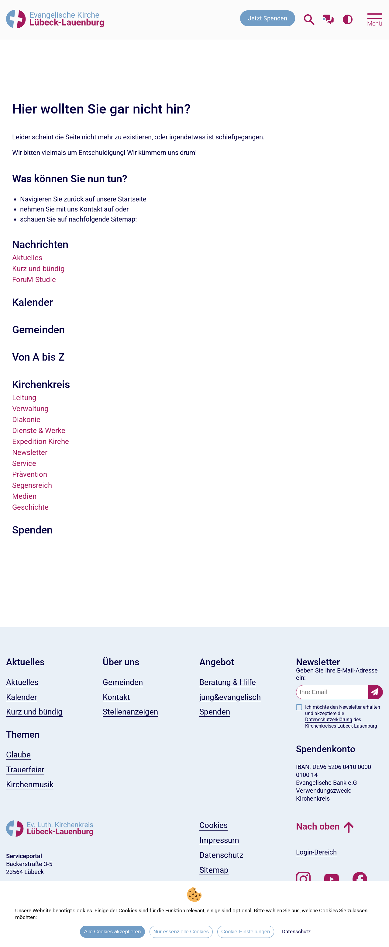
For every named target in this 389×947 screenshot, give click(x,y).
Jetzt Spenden (267, 18)
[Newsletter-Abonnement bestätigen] (376, 692)
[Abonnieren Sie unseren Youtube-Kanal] (331, 879)
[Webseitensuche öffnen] (309, 19)
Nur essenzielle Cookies (181, 932)
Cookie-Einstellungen (245, 932)
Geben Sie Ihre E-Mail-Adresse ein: (337, 674)
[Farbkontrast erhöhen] (347, 19)
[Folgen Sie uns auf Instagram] (303, 879)
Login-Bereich (316, 852)
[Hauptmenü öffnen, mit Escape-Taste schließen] (374, 19)
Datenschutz (296, 931)
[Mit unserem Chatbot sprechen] (328, 17)
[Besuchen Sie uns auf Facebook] (360, 879)
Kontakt (91, 209)
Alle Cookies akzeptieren (112, 932)
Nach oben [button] (318, 826)
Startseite (132, 199)
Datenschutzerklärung (328, 719)
